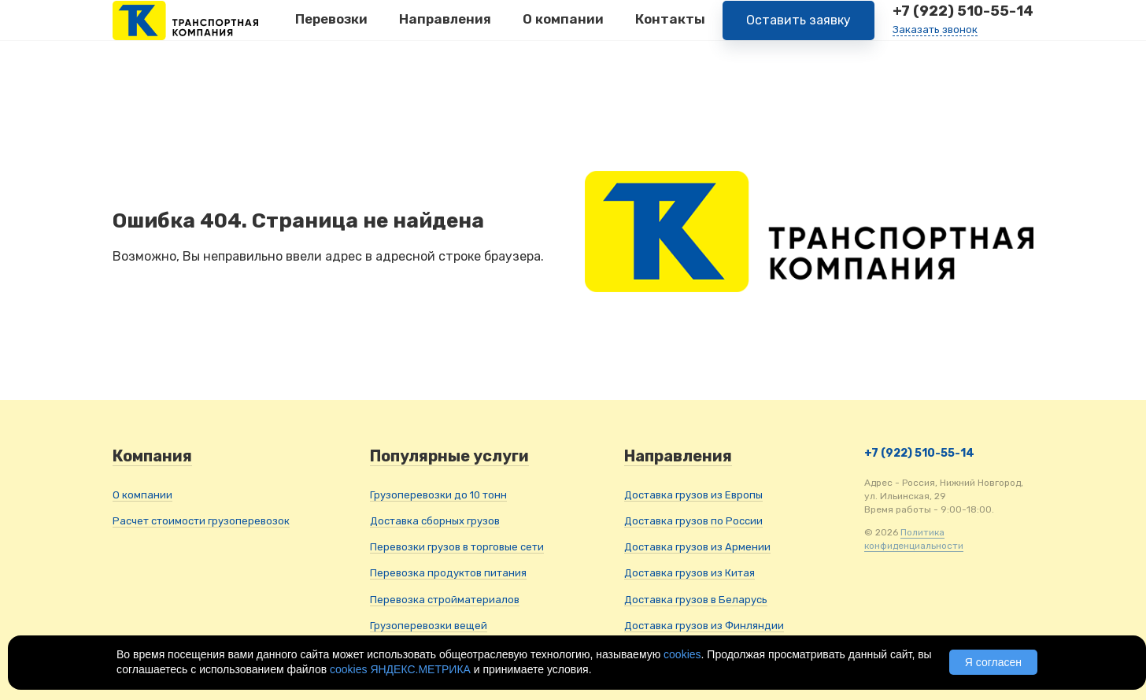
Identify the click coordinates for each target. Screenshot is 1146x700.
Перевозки (331, 31)
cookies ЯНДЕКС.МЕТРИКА (400, 669)
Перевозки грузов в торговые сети (457, 547)
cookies (682, 654)
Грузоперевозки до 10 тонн (438, 495)
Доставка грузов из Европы (693, 495)
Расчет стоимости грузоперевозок (201, 521)
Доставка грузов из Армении (697, 547)
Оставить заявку (798, 31)
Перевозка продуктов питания (448, 573)
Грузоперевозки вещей (428, 625)
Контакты (670, 31)
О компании (563, 31)
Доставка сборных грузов (435, 521)
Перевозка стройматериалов (444, 600)
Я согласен (993, 662)
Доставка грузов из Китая (689, 573)
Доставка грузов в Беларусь (695, 600)
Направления (445, 31)
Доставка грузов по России (693, 521)
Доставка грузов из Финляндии (704, 625)
